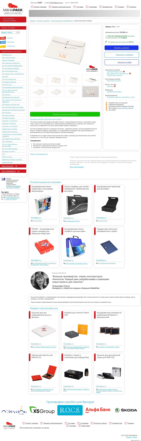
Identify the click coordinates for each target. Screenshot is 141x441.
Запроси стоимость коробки (65, 114)
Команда (121, 7)
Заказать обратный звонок (61, 7)
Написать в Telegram (124, 55)
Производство (107, 7)
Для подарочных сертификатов (13, 74)
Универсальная (7, 162)
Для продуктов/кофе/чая (11, 104)
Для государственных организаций (9, 145)
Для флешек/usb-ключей (10, 97)
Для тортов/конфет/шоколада (12, 107)
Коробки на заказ (8, 118)
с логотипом (36, 347)
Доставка (79, 7)
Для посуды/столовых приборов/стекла (10, 91)
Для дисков (6, 95)
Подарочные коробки (9, 129)
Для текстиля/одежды (9, 149)
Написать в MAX (124, 62)
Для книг (5, 77)
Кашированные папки (81, 263)
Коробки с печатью (9, 123)
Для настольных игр (9, 79)
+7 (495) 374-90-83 (10, 199)
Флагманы (10, 42)
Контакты (133, 7)
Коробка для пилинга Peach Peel (76, 314)
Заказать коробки (121, 48)
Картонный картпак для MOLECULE (42, 356)
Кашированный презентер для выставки (108, 187)
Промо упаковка (102, 221)
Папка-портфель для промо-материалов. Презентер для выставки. (76, 188)
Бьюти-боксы (6, 85)
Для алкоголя (7, 55)
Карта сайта (86, 426)
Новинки (10, 38)
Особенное (11, 46)
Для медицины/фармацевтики (12, 87)
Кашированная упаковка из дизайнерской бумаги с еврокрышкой (109, 315)
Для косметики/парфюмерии (12, 66)
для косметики (102, 389)
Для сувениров (7, 142)
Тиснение (110, 86)
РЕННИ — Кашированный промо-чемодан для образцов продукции (43, 231)
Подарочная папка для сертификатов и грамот (107, 230)
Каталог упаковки (40, 7)
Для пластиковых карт (9, 71)
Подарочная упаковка (9, 132)
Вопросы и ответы (100, 423)
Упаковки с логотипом (10, 126)
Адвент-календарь (8, 60)
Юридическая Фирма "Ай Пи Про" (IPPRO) (13, 187)
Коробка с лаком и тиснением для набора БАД (76, 356)
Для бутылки (6, 113)
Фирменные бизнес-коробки (12, 160)
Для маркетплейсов (9, 82)
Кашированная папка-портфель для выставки (74, 230)
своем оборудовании (125, 108)
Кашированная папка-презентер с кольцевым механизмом (42, 188)
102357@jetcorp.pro (13, 197)
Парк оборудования (77, 167)
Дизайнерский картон (114, 92)
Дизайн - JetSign (131, 437)
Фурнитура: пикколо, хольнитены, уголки (121, 97)
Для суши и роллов (8, 58)
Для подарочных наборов (11, 139)
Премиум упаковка (8, 151)
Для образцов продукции (11, 63)
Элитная (53, 347)
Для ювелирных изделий (10, 68)
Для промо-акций (8, 115)
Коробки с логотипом (9, 121)
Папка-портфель (37, 221)
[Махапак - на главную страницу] (13, 9)
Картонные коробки (114, 81)
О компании (93, 7)
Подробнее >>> (36, 218)
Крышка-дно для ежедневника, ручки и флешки (41, 315)
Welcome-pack (7, 157)
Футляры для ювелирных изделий (13, 110)
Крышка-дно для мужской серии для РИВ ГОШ (108, 356)
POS (3, 154)
